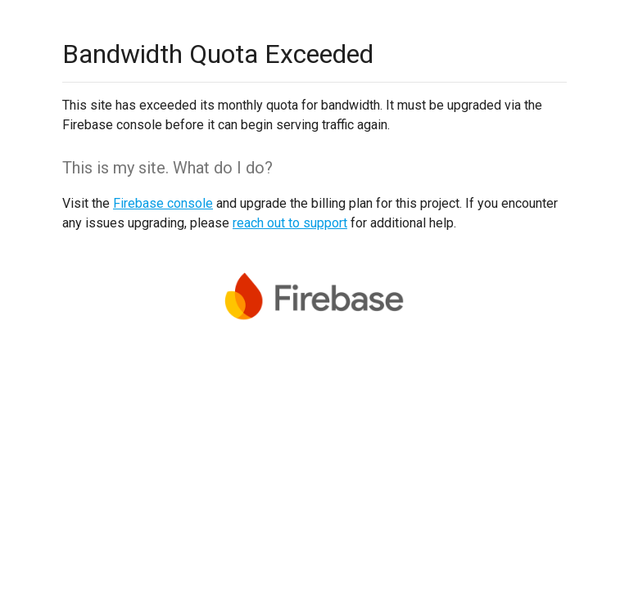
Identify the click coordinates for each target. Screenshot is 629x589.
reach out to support (290, 223)
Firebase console (163, 203)
